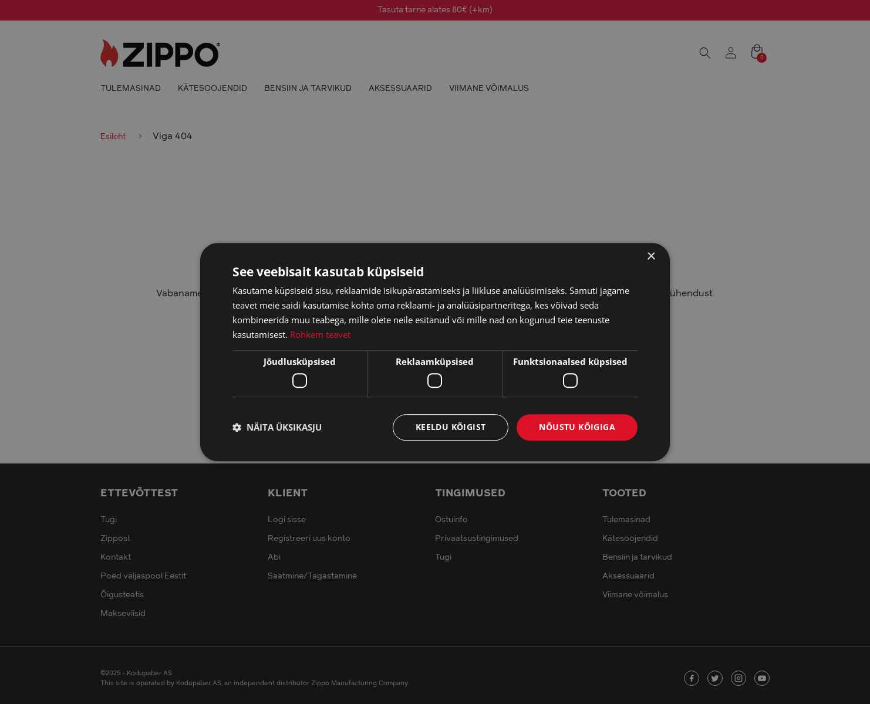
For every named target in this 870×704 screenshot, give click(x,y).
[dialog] (435, 352)
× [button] (650, 256)
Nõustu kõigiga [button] (577, 426)
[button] (277, 427)
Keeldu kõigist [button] (451, 426)
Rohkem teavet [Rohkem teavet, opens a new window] (320, 334)
